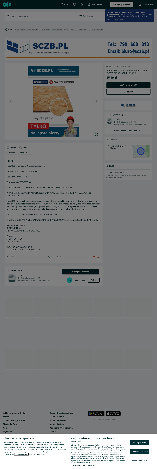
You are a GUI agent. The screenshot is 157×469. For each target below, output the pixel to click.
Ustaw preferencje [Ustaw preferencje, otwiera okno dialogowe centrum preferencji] (139, 460)
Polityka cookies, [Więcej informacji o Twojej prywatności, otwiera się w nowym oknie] (21, 454)
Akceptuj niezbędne (139, 451)
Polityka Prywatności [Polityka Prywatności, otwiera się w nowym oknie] (37, 454)
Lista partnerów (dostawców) (83, 465)
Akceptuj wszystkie (139, 443)
